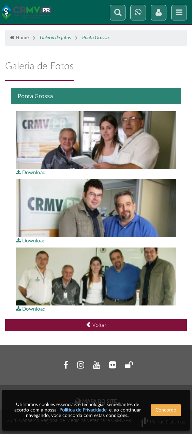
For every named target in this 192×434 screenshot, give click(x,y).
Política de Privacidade (82, 410)
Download (30, 172)
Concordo (166, 410)
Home (19, 37)
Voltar (96, 325)
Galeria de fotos (55, 37)
